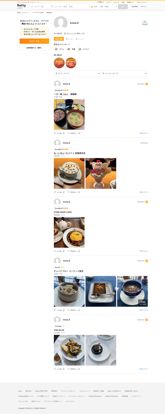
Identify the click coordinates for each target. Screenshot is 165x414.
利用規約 (54, 391)
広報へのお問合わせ (114, 391)
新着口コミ (130, 2)
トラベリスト (70, 401)
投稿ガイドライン (59, 396)
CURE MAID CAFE (63, 212)
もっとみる (143, 303)
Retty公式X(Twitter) (111, 396)
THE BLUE (59, 330)
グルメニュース (141, 2)
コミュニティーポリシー (77, 396)
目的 (123, 2)
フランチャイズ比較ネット (53, 401)
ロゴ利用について (43, 396)
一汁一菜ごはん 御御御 (65, 94)
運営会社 (28, 391)
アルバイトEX (23, 401)
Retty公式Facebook (95, 396)
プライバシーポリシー (68, 391)
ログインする (34, 41)
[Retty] (21, 6)
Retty (20, 391)
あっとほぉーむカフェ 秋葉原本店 (69, 153)
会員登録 (135, 6)
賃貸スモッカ (35, 401)
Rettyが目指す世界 (41, 391)
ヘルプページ (135, 396)
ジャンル (116, 2)
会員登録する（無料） (34, 48)
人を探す (99, 2)
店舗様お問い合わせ (131, 391)
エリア (109, 2)
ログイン (143, 6)
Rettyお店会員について (26, 396)
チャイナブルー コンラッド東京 (68, 271)
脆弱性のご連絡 (99, 391)
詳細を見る (142, 133)
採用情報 (125, 396)
